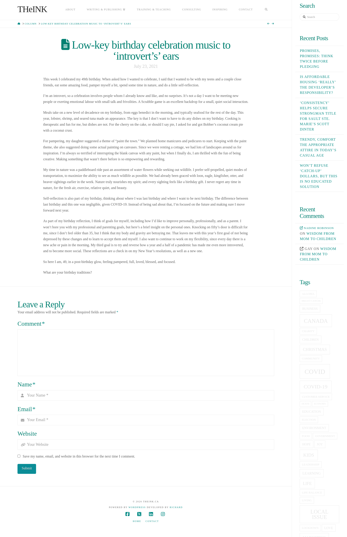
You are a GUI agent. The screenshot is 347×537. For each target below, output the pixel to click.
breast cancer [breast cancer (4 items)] (311, 301)
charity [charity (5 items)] (308, 331)
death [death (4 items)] (305, 404)
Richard (176, 507)
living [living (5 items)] (307, 500)
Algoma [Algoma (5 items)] (308, 293)
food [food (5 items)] (306, 436)
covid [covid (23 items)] (315, 371)
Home (137, 521)
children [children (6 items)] (310, 339)
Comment (31, 323)
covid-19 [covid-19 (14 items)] (315, 387)
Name (26, 384)
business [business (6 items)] (310, 308)
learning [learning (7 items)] (312, 473)
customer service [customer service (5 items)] (316, 396)
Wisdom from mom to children (318, 254)
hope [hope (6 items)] (306, 444)
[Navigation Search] (266, 10)
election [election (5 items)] (309, 419)
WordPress (137, 507)
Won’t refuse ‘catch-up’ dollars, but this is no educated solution (318, 176)
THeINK (32, 9)
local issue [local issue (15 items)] (319, 514)
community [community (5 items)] (311, 358)
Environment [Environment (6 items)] (314, 428)
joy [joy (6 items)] (320, 444)
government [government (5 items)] (325, 436)
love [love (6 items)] (328, 528)
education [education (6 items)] (311, 411)
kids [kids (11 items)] (308, 455)
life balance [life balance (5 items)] (312, 492)
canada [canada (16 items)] (316, 321)
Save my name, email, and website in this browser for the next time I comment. (79, 456)
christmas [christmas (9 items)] (315, 349)
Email (26, 409)
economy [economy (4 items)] (320, 404)
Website (27, 433)
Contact (152, 521)
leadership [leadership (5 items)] (310, 464)
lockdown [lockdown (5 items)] (310, 527)
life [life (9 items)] (307, 483)
